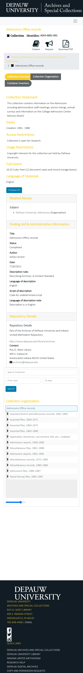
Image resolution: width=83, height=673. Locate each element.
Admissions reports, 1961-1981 (27, 454)
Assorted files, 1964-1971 (24, 419)
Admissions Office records (21, 408)
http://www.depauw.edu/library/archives (32, 341)
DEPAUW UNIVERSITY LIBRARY (23, 654)
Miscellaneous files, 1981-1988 (27, 448)
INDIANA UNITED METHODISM (23, 658)
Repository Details (23, 316)
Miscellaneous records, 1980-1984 (29, 465)
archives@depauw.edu (25, 362)
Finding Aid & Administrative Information (39, 224)
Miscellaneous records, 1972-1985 (29, 459)
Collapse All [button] (14, 190)
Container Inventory (18, 83)
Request (49, 45)
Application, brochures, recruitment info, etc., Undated (40, 436)
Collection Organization (46, 76)
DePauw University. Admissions (33, 212)
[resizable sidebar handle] (15, 502)
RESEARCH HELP (16, 662)
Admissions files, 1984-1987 (25, 471)
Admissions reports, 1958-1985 (27, 442)
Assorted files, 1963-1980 (24, 431)
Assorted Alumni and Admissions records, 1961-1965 (39, 414)
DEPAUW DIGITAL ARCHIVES (22, 666)
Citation (36, 45)
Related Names (21, 198)
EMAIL (28, 622)
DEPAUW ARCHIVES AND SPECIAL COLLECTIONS (33, 650)
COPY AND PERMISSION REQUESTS (26, 670)
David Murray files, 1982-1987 (26, 476)
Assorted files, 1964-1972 (24, 425)
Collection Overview (18, 76)
